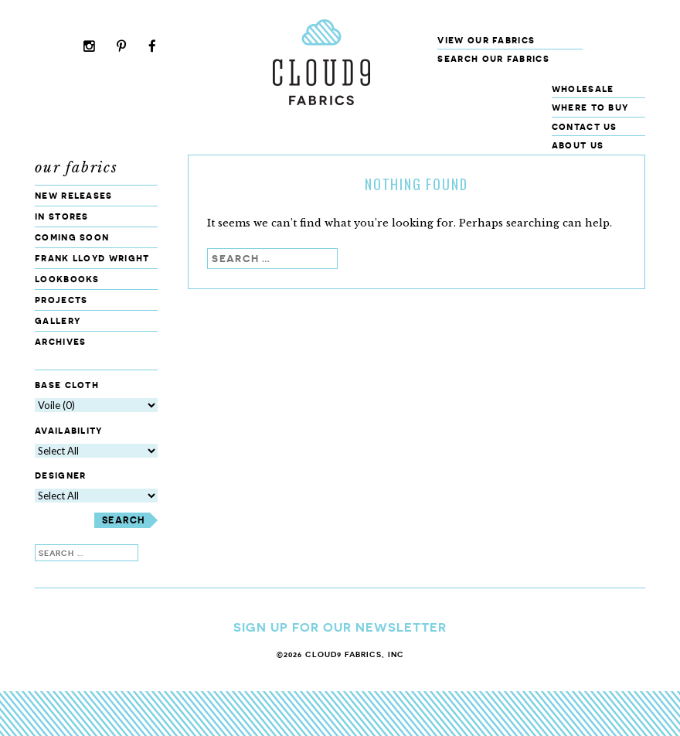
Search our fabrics (493, 58)
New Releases (74, 195)
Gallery (57, 320)
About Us (578, 145)
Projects (61, 299)
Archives (60, 341)
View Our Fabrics (486, 40)
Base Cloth (67, 384)
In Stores (62, 216)
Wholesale (583, 88)
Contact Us (584, 126)
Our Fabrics (76, 167)
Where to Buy (590, 107)
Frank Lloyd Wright (92, 258)
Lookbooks (67, 279)
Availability (69, 430)
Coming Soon (72, 237)
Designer (60, 476)
